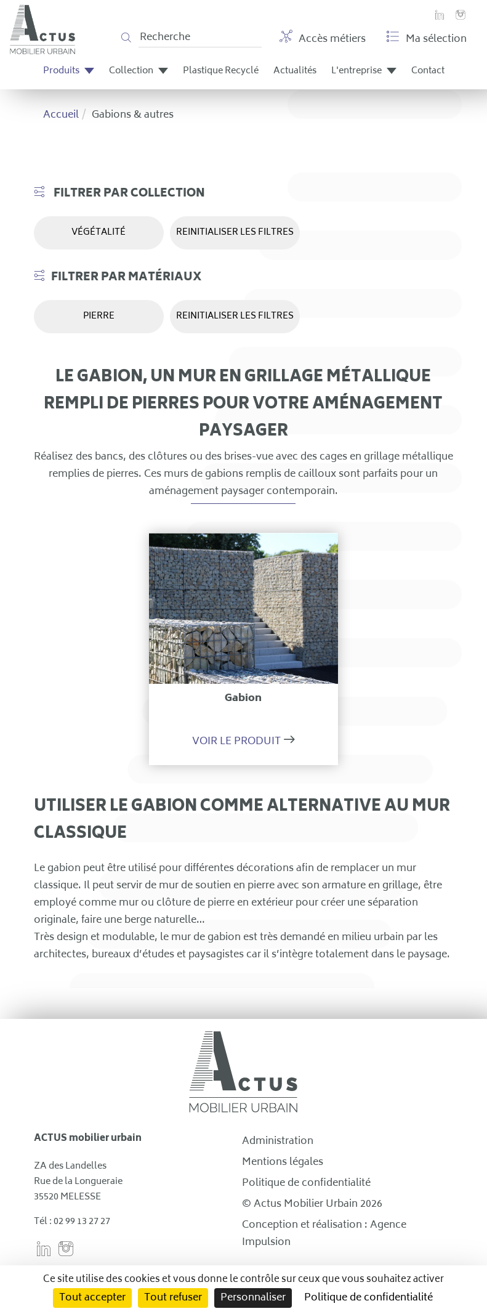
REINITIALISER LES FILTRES (235, 232)
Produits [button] (68, 71)
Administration (277, 1141)
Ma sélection (427, 39)
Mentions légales (282, 1162)
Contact (428, 71)
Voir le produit (236, 741)
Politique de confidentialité (306, 1183)
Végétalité (98, 232)
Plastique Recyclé (221, 71)
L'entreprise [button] (363, 71)
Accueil (61, 115)
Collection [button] (138, 71)
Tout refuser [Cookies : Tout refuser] (173, 1298)
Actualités (294, 71)
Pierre (99, 316)
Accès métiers (323, 39)
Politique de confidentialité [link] (368, 1298)
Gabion (243, 698)
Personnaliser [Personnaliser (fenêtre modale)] (253, 1298)
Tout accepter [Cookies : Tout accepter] (92, 1298)
